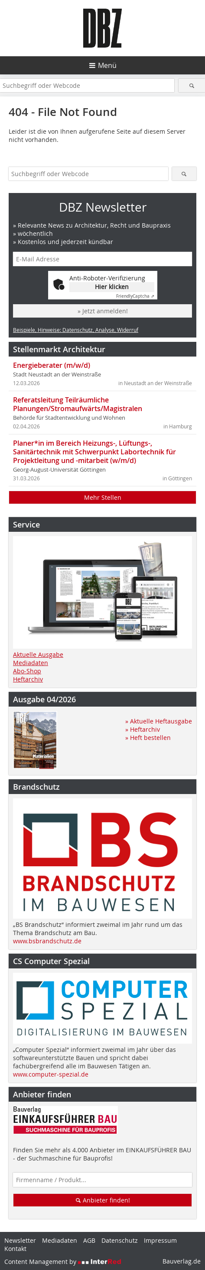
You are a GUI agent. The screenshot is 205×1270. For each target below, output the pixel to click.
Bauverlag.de (182, 1261)
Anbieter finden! (102, 1200)
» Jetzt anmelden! (103, 311)
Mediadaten (30, 663)
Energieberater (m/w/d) (51, 365)
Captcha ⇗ (135, 296)
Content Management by (62, 1261)
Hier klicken (112, 287)
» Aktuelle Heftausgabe (158, 721)
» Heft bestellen (148, 737)
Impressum (160, 1240)
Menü (107, 65)
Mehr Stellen (102, 497)
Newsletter (20, 1240)
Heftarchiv (28, 679)
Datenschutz (119, 1240)
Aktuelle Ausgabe (38, 654)
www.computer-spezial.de (50, 1074)
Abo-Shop (27, 671)
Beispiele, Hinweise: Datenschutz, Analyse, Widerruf (75, 329)
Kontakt (15, 1248)
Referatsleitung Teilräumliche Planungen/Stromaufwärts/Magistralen (77, 404)
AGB (89, 1240)
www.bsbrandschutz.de (47, 941)
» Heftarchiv (142, 729)
